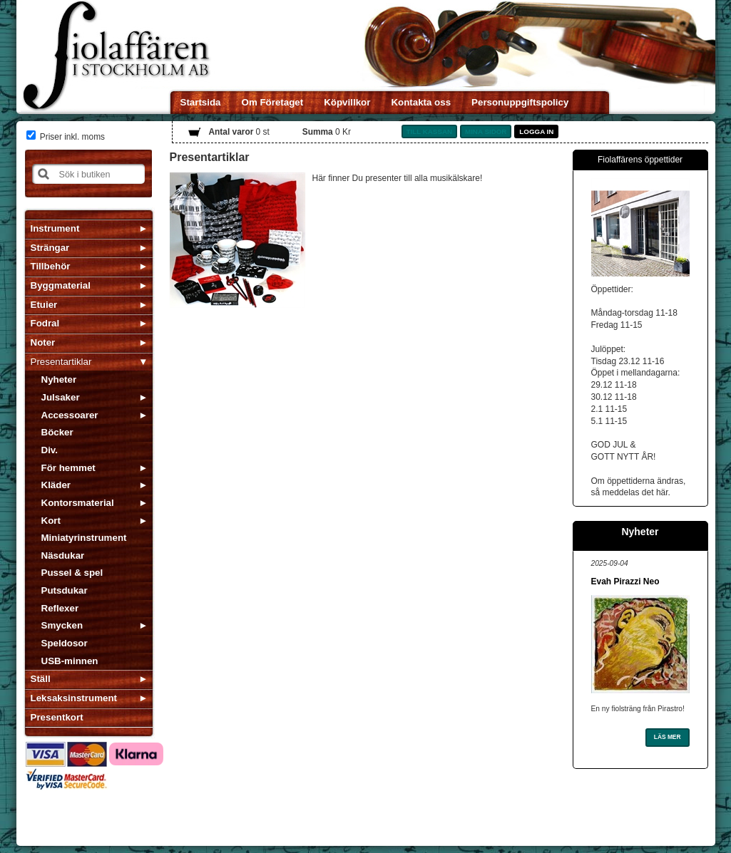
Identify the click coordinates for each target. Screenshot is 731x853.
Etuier (44, 304)
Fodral (45, 323)
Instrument (55, 228)
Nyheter (59, 379)
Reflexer (60, 608)
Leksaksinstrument (74, 698)
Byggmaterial (61, 285)
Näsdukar (63, 555)
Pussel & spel (72, 572)
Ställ (41, 678)
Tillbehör (51, 266)
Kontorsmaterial (77, 502)
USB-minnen (69, 661)
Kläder (56, 485)
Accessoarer (69, 415)
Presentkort (57, 717)
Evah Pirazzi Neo (625, 581)
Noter (43, 342)
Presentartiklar (61, 361)
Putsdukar (64, 590)
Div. (49, 450)
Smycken (62, 625)
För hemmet (68, 467)
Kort (51, 520)
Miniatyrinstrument (84, 537)
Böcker (57, 432)
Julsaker (60, 397)
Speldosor (64, 643)
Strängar (50, 247)
